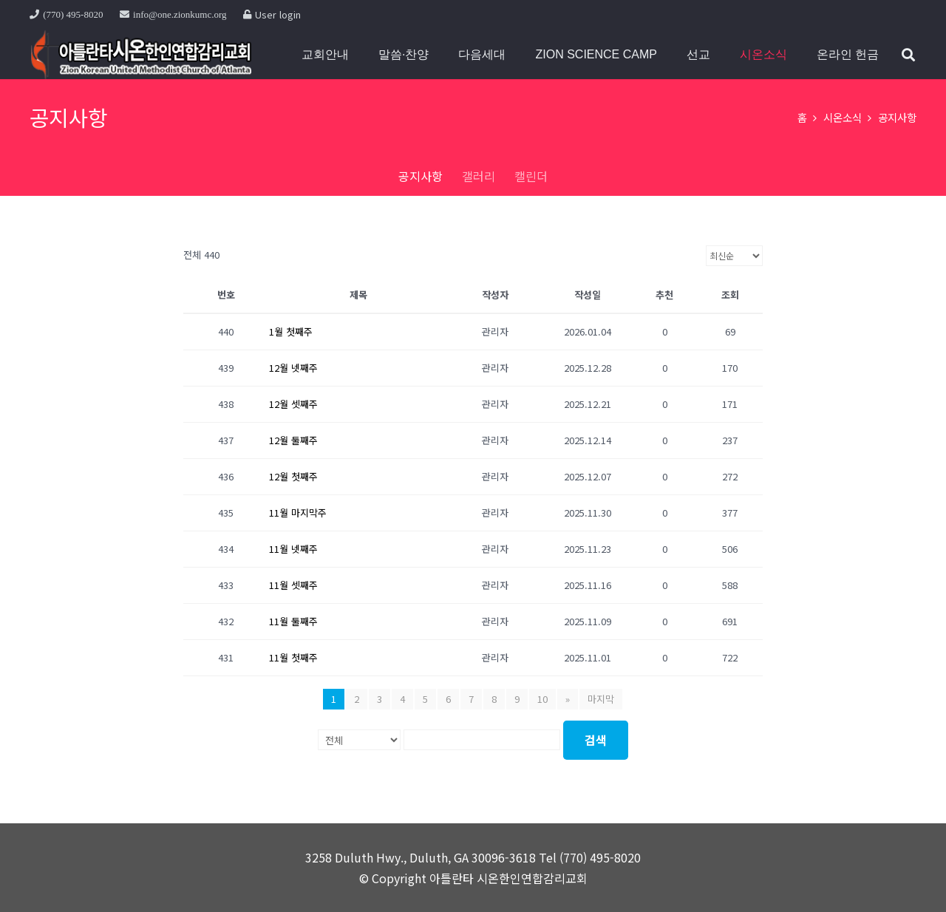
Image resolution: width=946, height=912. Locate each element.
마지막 (601, 699)
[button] (908, 54)
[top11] (141, 55)
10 (542, 699)
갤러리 (478, 176)
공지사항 (420, 176)
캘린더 (531, 176)
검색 (596, 740)
